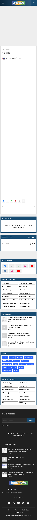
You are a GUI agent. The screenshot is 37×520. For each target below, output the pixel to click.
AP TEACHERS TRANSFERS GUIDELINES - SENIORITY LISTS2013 (20, 326)
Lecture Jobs (6, 283)
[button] (34, 3)
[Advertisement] (18, 26)
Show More (31, 237)
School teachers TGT (9, 300)
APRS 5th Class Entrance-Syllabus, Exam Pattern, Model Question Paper (20, 318)
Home (3, 49)
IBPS (22, 364)
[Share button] (23, 201)
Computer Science (25, 290)
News (21, 367)
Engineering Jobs (25, 303)
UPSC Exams (7, 286)
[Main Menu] (3, 3)
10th (12, 357)
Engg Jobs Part (7, 386)
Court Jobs (16, 361)
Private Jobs (23, 386)
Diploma (26, 361)
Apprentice (29, 357)
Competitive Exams (26, 283)
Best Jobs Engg (7, 383)
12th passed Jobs (8, 399)
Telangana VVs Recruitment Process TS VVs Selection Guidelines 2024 (21, 465)
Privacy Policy (18, 512)
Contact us (25, 510)
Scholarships (7, 370)
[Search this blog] (14, 420)
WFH (17, 370)
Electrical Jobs (7, 293)
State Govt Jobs (7, 403)
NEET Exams (23, 286)
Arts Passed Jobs (8, 290)
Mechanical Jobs (25, 293)
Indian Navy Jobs (25, 393)
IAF (16, 364)
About (17, 510)
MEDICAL (13, 367)
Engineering (7, 364)
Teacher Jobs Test (8, 389)
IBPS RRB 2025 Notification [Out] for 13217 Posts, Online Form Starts (21, 473)
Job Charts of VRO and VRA (16, 457)
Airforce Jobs (7, 393)
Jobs (5, 367)
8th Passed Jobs (24, 389)
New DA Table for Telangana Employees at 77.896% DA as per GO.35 (21, 343)
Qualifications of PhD (9, 303)
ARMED (20, 357)
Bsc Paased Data (25, 306)
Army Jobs (6, 396)
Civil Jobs (6, 296)
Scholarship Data (25, 296)
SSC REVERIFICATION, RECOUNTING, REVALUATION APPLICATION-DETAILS (19, 335)
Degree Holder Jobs (9, 306)
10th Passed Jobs (25, 399)
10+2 (5, 357)
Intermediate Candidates (27, 300)
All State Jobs (24, 403)
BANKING (7, 361)
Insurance (30, 364)
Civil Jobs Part (24, 383)
